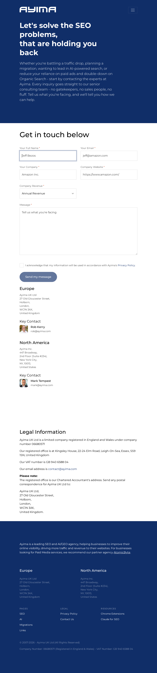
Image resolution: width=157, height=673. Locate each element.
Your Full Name (30, 148)
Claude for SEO (110, 619)
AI (21, 619)
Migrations (26, 624)
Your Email (88, 148)
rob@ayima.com (41, 331)
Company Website (92, 167)
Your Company (29, 167)
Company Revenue (32, 185)
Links (23, 630)
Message (26, 204)
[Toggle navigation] (132, 10)
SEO (22, 613)
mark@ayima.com (42, 385)
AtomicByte (122, 552)
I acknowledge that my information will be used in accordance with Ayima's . (80, 265)
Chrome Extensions (112, 613)
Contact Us (67, 619)
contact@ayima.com (62, 469)
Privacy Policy (126, 265)
